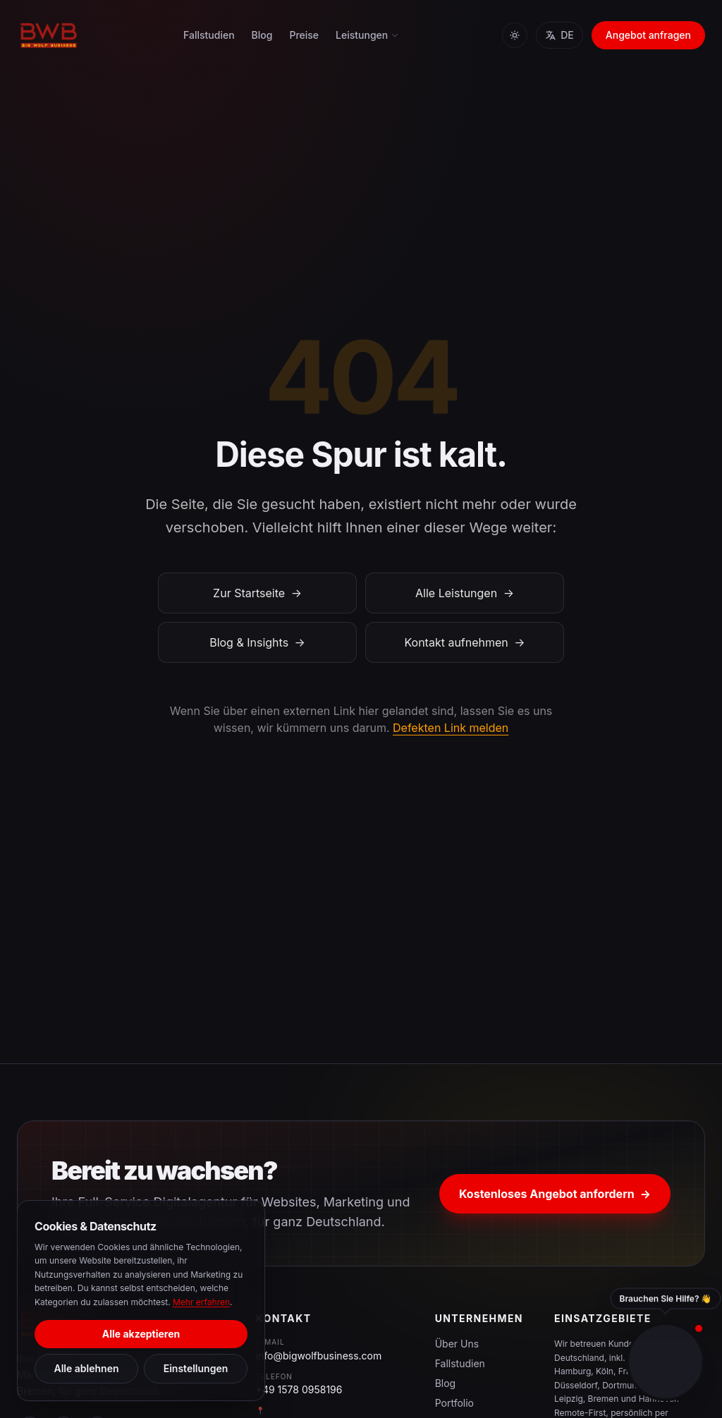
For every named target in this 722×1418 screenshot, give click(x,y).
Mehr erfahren (201, 1302)
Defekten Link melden (450, 728)
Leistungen (367, 35)
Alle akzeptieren (141, 1334)
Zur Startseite (257, 593)
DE (559, 35)
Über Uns (457, 1344)
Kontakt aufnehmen (464, 642)
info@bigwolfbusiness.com (319, 1356)
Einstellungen (196, 1368)
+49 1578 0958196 (299, 1389)
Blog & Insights (257, 642)
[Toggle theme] (514, 35)
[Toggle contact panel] (665, 1361)
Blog (262, 35)
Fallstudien (209, 35)
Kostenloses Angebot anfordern (555, 1193)
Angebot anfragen (648, 35)
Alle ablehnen (86, 1368)
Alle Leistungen (464, 593)
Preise (304, 35)
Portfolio (454, 1403)
